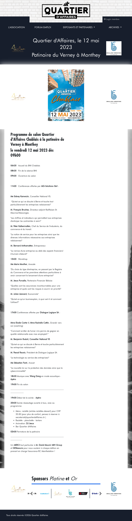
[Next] (100, 493)
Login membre (112, 19)
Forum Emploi (43, 27)
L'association (16, 27)
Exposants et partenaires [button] (78, 27)
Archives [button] (114, 27)
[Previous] (32, 493)
